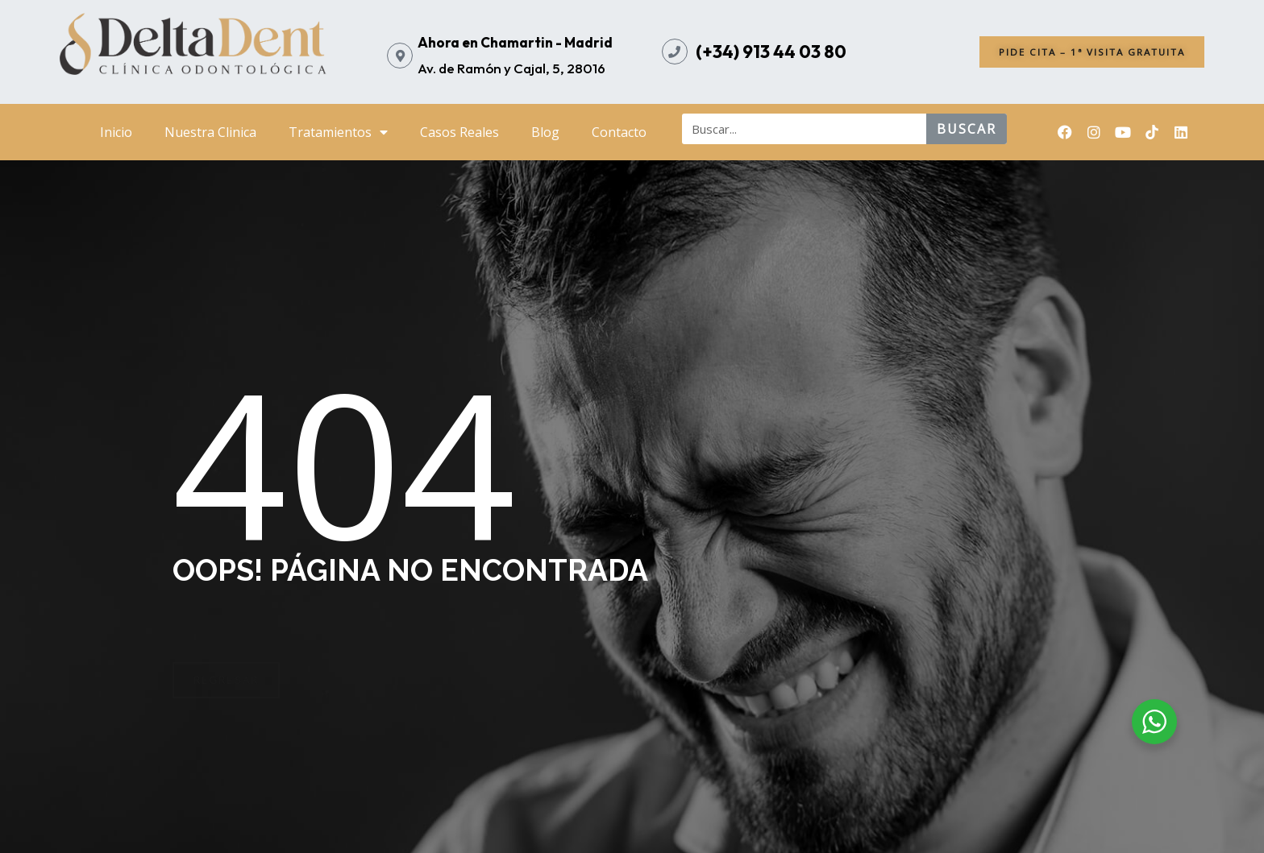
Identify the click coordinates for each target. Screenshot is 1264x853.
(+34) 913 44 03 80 (771, 51)
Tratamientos (338, 132)
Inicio (116, 132)
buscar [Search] (966, 129)
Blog (545, 132)
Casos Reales (459, 132)
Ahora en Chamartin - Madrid (515, 42)
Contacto (619, 132)
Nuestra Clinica (210, 132)
